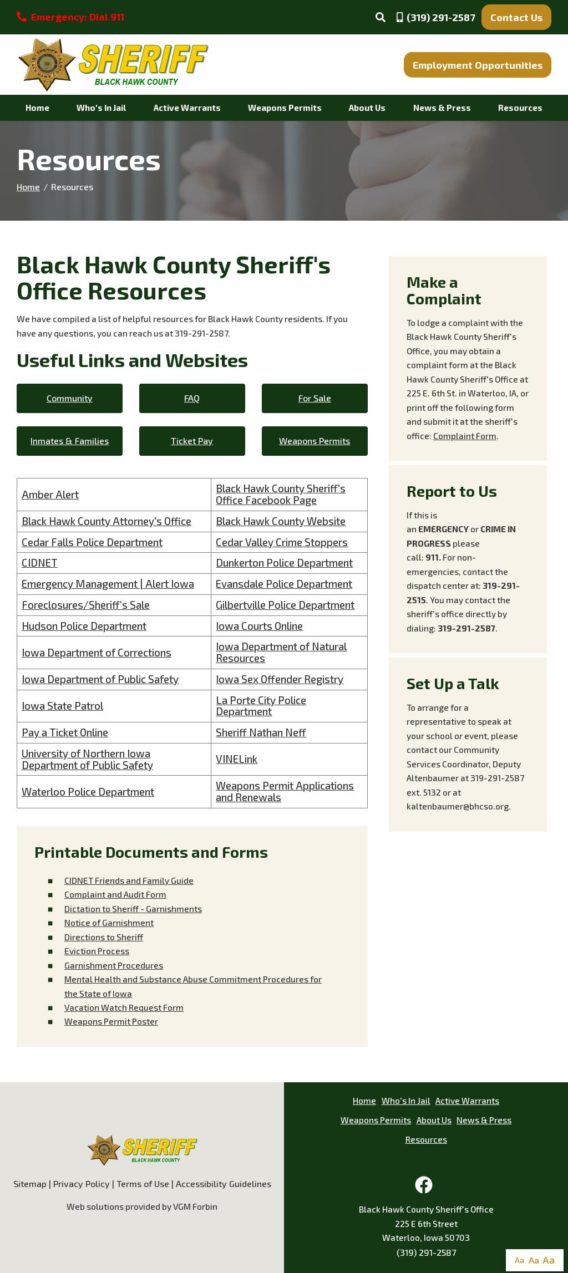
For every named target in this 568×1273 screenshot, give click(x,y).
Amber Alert (50, 494)
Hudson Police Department (84, 625)
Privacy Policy (81, 1183)
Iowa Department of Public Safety (100, 679)
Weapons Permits (285, 108)
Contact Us (516, 17)
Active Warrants (187, 108)
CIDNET (40, 562)
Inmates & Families (70, 440)
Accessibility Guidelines (223, 1183)
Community (70, 398)
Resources (520, 108)
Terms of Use (142, 1183)
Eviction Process (96, 951)
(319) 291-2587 (426, 1252)
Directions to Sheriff (103, 937)
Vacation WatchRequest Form (124, 1007)
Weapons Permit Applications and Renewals (285, 791)
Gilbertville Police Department (285, 604)
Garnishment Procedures (113, 965)
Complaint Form (464, 436)
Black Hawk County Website (281, 521)
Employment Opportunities (477, 65)
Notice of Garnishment (109, 923)
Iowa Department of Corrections (96, 652)
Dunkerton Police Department (284, 562)
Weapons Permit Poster (111, 1021)
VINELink (236, 758)
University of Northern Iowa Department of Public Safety (87, 759)
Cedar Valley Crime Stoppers (282, 542)
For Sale (314, 398)
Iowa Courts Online (259, 625)
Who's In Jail (101, 108)
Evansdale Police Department (284, 583)
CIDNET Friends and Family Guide (129, 880)
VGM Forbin (195, 1206)
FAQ (192, 398)
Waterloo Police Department (88, 791)
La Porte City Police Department (261, 706)
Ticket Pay (192, 440)
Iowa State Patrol (62, 705)
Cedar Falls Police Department (92, 542)
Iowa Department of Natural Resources (281, 652)
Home (37, 108)
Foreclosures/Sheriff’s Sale (86, 604)
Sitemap (30, 1183)
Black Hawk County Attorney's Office (106, 521)
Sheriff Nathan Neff (261, 732)
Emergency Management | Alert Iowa (108, 583)
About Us (367, 108)
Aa (519, 1260)
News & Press (442, 108)
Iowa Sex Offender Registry (279, 679)
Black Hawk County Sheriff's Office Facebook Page (281, 494)
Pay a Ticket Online (65, 732)
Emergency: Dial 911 (70, 17)
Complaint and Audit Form (115, 894)
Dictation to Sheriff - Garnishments (133, 909)
